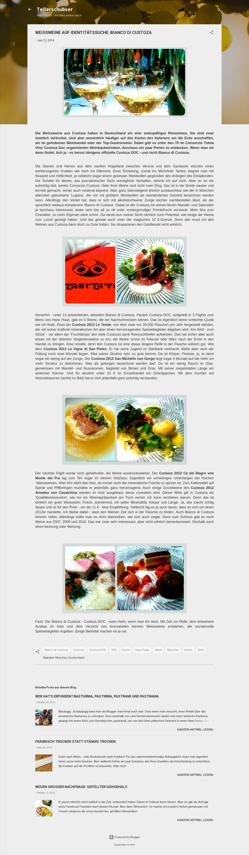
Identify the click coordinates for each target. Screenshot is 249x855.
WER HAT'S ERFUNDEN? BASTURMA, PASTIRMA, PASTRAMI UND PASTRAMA (97, 696)
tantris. (188, 650)
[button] (211, 33)
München (173, 650)
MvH (132, 845)
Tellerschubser (55, 9)
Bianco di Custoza (56, 650)
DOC (114, 650)
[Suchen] (219, 11)
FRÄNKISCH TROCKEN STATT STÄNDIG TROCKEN (75, 741)
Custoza (78, 650)
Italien (158, 650)
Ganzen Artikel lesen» (195, 729)
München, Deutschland (69, 657)
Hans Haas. (142, 650)
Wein (201, 650)
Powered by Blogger (124, 837)
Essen (126, 650)
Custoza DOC (97, 650)
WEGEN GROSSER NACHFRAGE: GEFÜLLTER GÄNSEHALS (81, 787)
